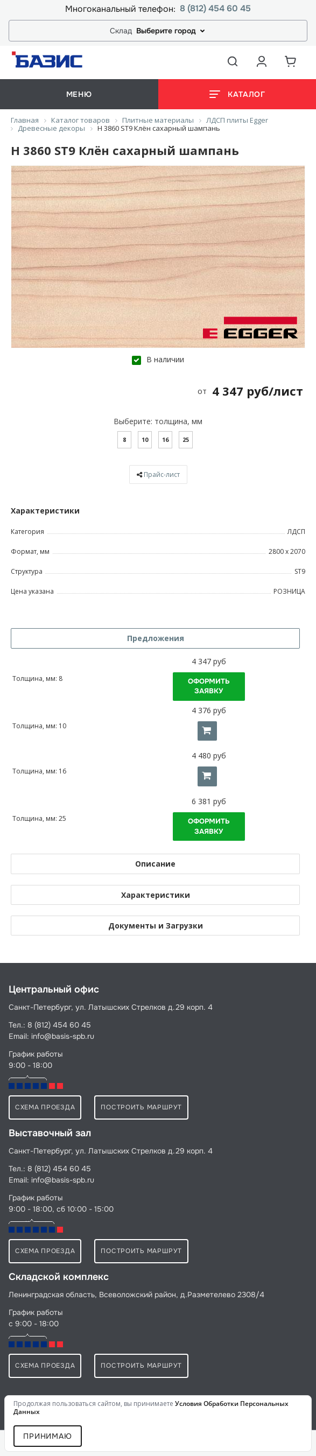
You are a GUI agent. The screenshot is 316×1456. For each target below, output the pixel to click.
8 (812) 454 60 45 (215, 8)
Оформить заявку (209, 686)
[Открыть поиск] (232, 61)
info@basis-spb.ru (62, 1036)
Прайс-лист (162, 474)
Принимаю (47, 1436)
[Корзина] (290, 61)
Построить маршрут (141, 1107)
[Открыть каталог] (237, 94)
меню (79, 94)
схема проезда (45, 1107)
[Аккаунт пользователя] (261, 61)
